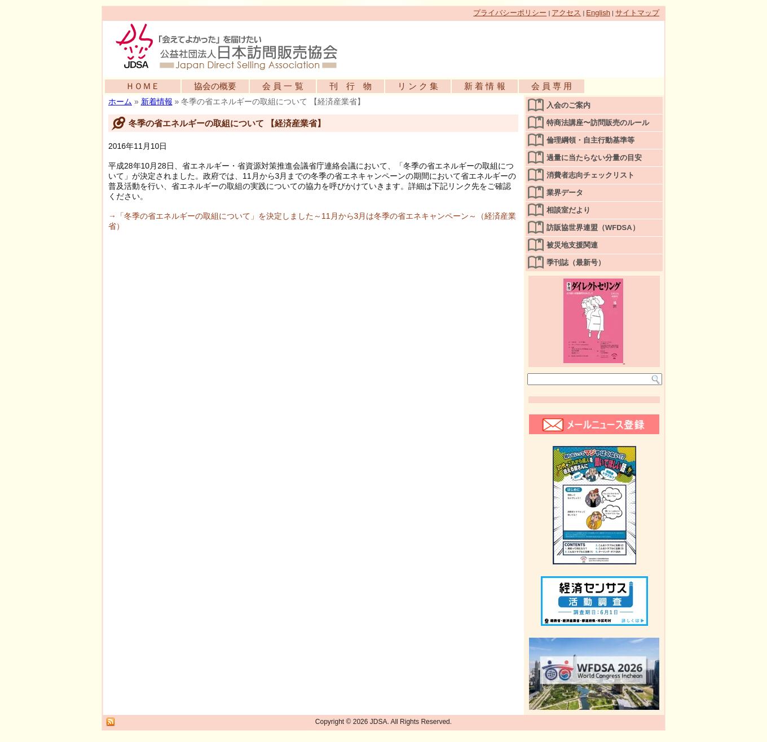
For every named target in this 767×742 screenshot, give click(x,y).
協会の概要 (215, 86)
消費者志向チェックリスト (590, 175)
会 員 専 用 (551, 86)
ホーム (120, 101)
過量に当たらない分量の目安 (594, 157)
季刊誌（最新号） (575, 262)
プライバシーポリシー (509, 12)
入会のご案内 (568, 105)
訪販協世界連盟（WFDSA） (593, 227)
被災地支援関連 (572, 245)
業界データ (564, 192)
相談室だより (568, 210)
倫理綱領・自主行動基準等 (590, 140)
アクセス (566, 12)
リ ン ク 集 (418, 86)
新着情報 (157, 101)
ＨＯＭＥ (142, 86)
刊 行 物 (350, 86)
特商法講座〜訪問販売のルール (597, 122)
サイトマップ (637, 12)
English (598, 12)
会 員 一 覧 (282, 86)
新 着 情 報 (484, 86)
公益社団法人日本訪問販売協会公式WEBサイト (232, 46)
